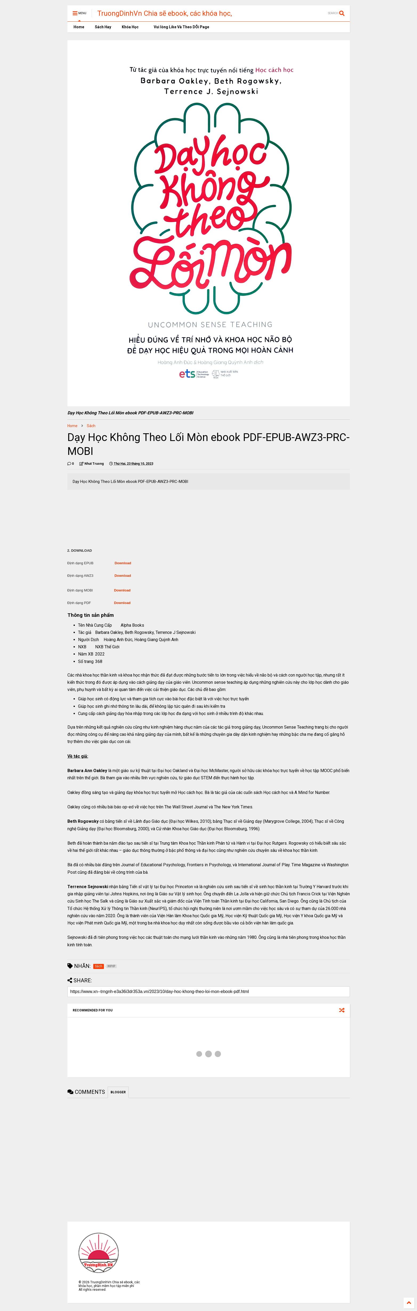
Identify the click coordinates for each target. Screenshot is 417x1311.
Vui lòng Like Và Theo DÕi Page (179, 27)
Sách (91, 426)
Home (78, 27)
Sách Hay (103, 27)
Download (123, 563)
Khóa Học (130, 27)
